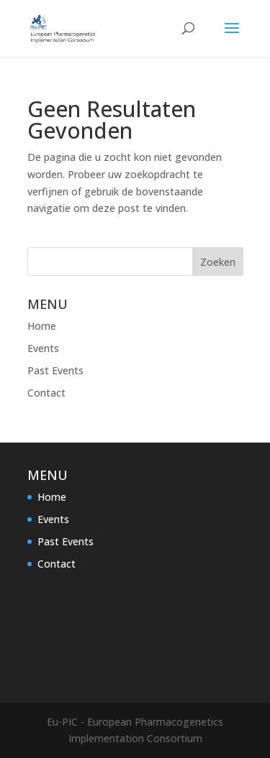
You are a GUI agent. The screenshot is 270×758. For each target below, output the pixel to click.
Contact (46, 392)
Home (41, 326)
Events (43, 348)
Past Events (55, 370)
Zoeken (217, 262)
